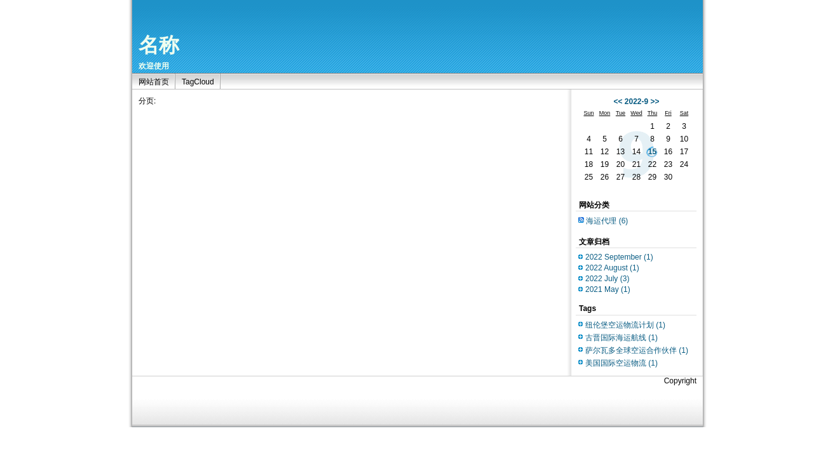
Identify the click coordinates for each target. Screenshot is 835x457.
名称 (159, 45)
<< (617, 101)
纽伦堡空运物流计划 (625, 325)
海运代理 (607, 220)
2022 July (607, 278)
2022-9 (636, 101)
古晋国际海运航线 (621, 337)
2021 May (607, 289)
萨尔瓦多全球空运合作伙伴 (636, 350)
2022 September (619, 257)
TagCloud (198, 81)
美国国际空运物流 (621, 363)
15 (652, 151)
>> (655, 101)
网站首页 (154, 81)
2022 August (612, 267)
